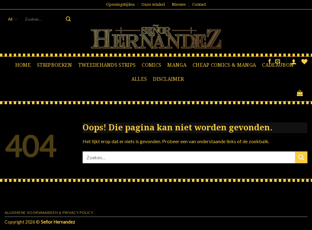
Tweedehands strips (107, 65)
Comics (151, 65)
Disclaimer (168, 79)
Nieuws (179, 4)
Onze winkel (153, 4)
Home (23, 65)
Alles (139, 79)
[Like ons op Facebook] (269, 61)
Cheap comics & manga (224, 65)
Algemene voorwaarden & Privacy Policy (49, 212)
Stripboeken (54, 65)
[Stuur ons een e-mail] (277, 61)
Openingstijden (120, 4)
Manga (176, 65)
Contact (199, 4)
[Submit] (68, 19)
